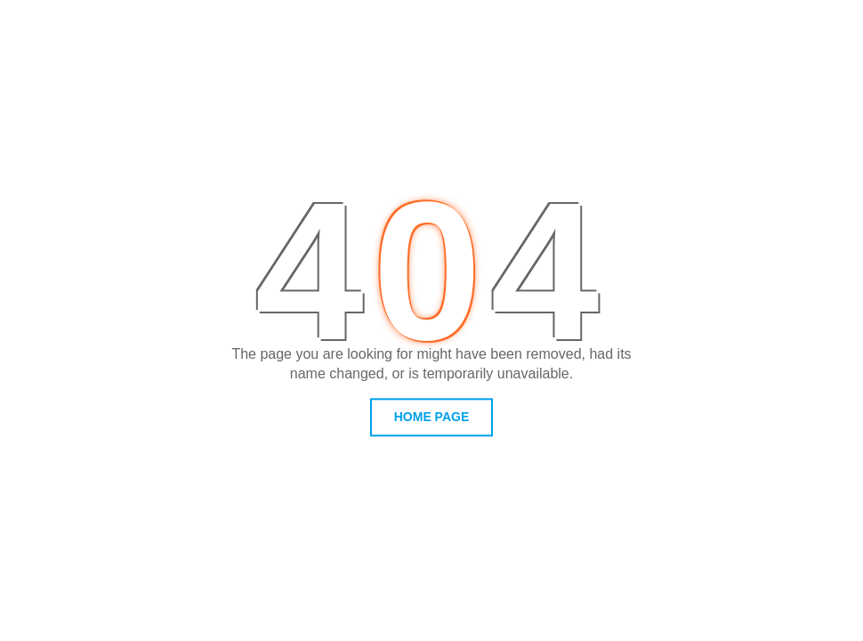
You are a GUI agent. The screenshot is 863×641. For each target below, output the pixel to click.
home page (432, 417)
